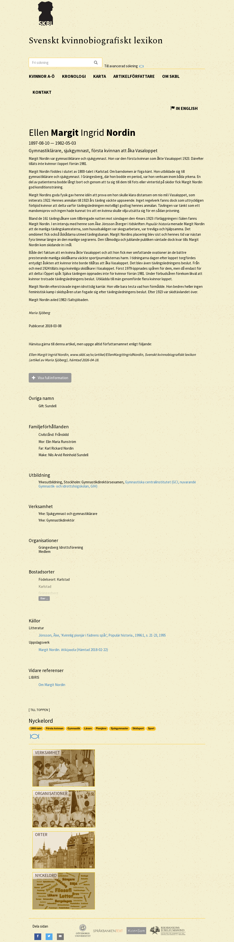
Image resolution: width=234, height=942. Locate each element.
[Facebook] (37, 936)
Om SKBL (171, 76)
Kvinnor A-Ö (42, 76)
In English (184, 108)
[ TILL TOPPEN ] (39, 710)
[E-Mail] (60, 936)
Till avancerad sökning (124, 66)
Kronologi (74, 76)
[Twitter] (49, 936)
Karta (99, 76)
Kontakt (42, 92)
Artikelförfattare (134, 76)
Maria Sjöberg (39, 312)
